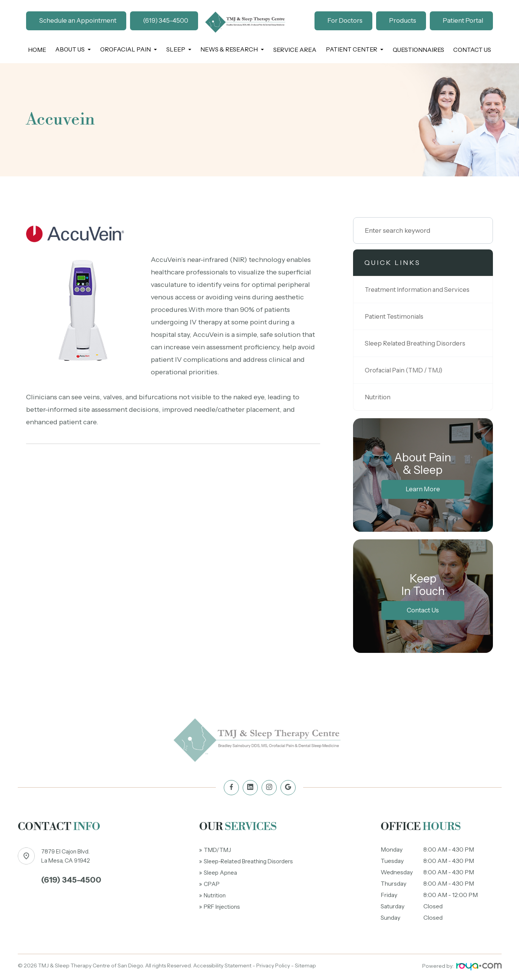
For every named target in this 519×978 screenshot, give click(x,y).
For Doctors (345, 20)
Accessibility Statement (222, 965)
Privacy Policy (273, 965)
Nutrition (379, 397)
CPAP (212, 884)
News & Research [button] (232, 49)
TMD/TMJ (218, 849)
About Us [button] (73, 49)
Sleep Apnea (220, 872)
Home (37, 49)
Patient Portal (463, 20)
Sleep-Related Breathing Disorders (250, 861)
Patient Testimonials (396, 316)
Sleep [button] (178, 49)
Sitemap (305, 965)
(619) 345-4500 (165, 20)
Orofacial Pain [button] (128, 49)
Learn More (423, 489)
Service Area (294, 49)
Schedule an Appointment (77, 20)
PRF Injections (223, 906)
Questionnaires (418, 49)
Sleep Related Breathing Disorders (418, 343)
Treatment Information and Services (420, 289)
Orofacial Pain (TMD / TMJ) (408, 370)
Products (402, 20)
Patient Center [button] (354, 49)
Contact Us (472, 49)
